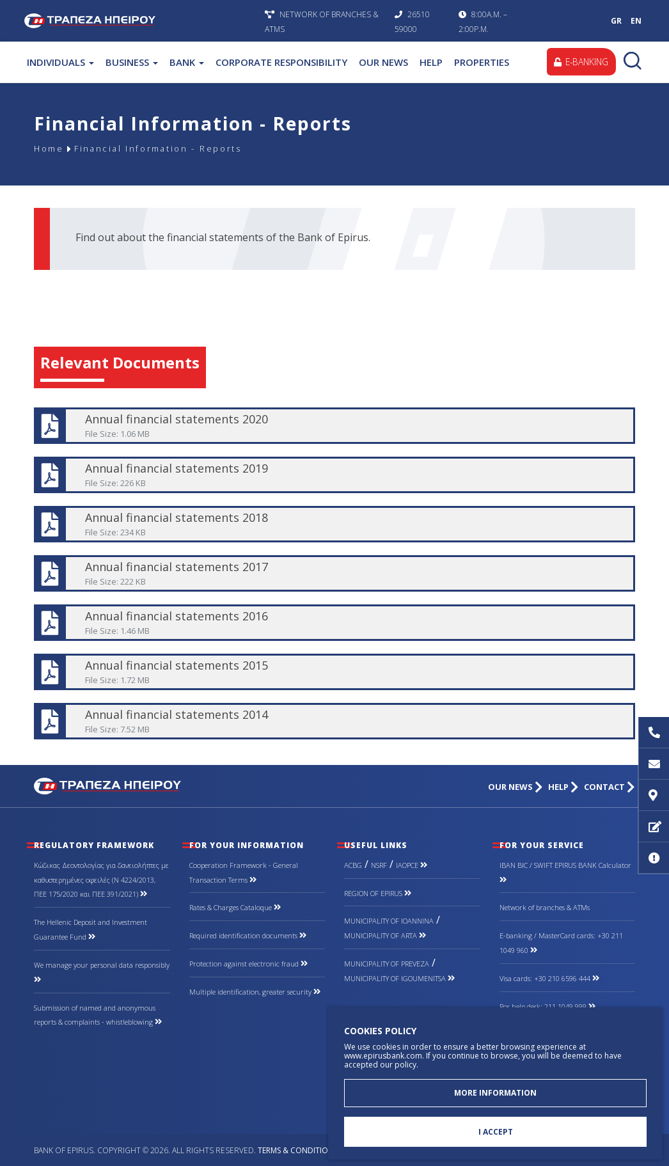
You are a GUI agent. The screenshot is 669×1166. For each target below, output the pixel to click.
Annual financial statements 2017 (333, 573)
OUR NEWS (383, 62)
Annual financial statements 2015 (333, 672)
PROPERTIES (481, 62)
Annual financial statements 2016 (333, 622)
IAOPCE (411, 865)
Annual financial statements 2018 (333, 524)
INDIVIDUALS (60, 62)
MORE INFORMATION (495, 1090)
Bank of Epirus (141, 21)
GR (616, 20)
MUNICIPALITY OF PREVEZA (386, 963)
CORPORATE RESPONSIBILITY (281, 62)
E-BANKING (579, 62)
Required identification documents (247, 935)
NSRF (379, 865)
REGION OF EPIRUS (377, 893)
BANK (186, 62)
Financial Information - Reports (170, 149)
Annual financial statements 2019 (333, 475)
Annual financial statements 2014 (333, 721)
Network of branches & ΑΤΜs (545, 907)
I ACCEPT (495, 1131)
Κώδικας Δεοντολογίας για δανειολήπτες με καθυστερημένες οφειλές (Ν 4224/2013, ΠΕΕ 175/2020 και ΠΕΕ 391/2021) (101, 879)
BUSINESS (132, 62)
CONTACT (609, 787)
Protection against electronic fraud (248, 963)
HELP (431, 62)
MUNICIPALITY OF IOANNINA (389, 921)
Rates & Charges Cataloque (235, 907)
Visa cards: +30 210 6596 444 (549, 978)
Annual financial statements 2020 (333, 425)
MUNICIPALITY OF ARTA (385, 935)
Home (50, 149)
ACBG (353, 865)
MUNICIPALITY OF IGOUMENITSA (399, 978)
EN (636, 20)
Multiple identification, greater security (254, 992)
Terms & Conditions (298, 1150)
